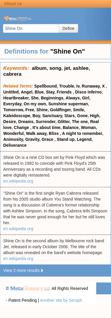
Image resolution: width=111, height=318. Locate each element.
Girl (85, 98)
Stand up (66, 139)
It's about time (46, 127)
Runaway (90, 86)
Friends (65, 92)
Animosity (13, 139)
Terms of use (93, 312)
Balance (71, 127)
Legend (84, 139)
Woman (88, 127)
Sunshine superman (68, 103)
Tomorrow (13, 109)
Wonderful (13, 133)
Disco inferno (88, 92)
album (39, 68)
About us (13, 3)
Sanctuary (52, 115)
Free (29, 109)
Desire (9, 121)
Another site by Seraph (61, 300)
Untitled (11, 92)
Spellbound (45, 86)
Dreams (25, 121)
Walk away (36, 133)
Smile (78, 109)
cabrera (12, 74)
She (34, 98)
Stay (50, 92)
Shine (42, 109)
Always (72, 98)
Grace (47, 139)
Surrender (45, 121)
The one (80, 121)
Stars (69, 115)
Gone (82, 115)
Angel (26, 92)
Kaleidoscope (16, 115)
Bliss (54, 133)
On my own (35, 103)
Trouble (66, 86)
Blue (39, 92)
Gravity (32, 139)
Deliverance (15, 145)
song (55, 68)
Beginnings (52, 98)
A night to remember (82, 133)
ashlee (81, 68)
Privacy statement (61, 312)
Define (68, 28)
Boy (36, 115)
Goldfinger (60, 109)
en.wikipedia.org (18, 181)
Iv (78, 86)
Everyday (12, 103)
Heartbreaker (16, 98)
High (94, 115)
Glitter (64, 121)
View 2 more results (23, 270)
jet (67, 68)
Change (22, 127)
